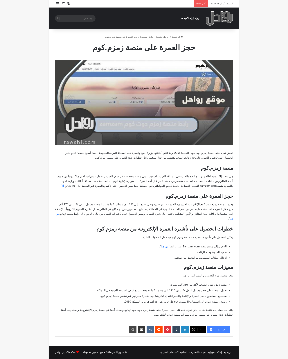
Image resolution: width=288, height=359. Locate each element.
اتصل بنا (164, 352)
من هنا (164, 246)
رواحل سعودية (147, 36)
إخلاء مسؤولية (215, 352)
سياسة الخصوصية (197, 352)
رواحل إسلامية (191, 18)
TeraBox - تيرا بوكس (65, 352)
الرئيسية (177, 36)
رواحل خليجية (162, 36)
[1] (62, 185)
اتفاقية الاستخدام (178, 352)
